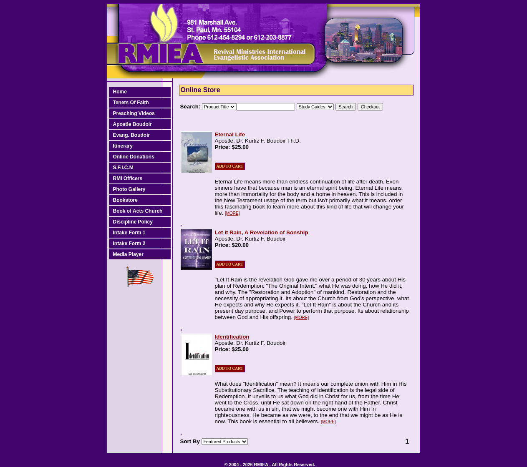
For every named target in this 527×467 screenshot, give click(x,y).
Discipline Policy (133, 222)
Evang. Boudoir (131, 135)
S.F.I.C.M (123, 168)
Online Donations (133, 157)
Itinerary (123, 146)
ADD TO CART (230, 166)
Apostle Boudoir (132, 124)
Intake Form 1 (129, 233)
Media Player (128, 254)
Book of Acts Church (138, 211)
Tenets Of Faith (131, 102)
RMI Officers (128, 178)
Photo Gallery (129, 189)
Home (120, 92)
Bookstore (125, 200)
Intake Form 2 (129, 243)
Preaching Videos (134, 113)
